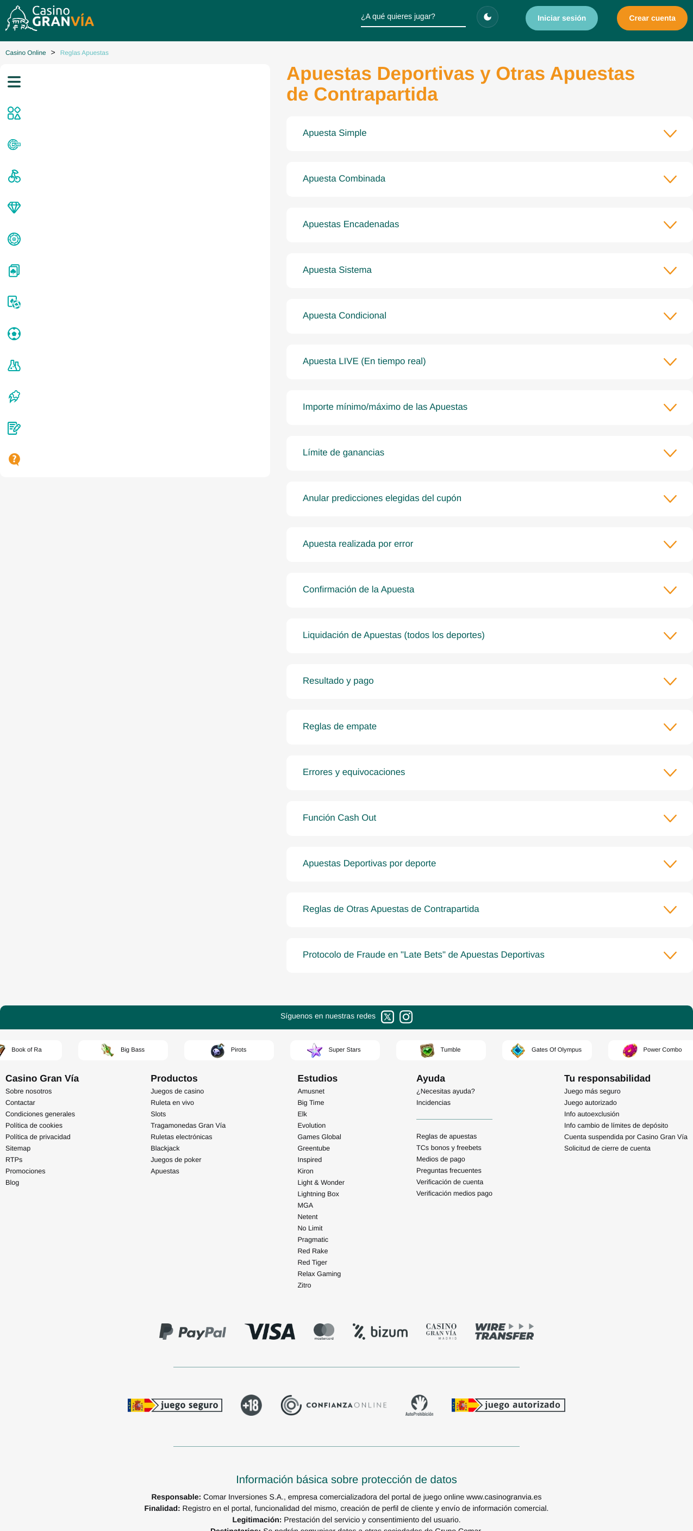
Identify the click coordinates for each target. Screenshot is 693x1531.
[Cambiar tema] (487, 17)
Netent (307, 1196)
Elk (302, 1093)
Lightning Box (318, 1173)
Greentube (313, 1128)
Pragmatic (312, 1219)
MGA (305, 1185)
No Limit (309, 1207)
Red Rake (312, 1230)
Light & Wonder (321, 1162)
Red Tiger (312, 1242)
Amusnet (310, 1070)
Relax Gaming (319, 1253)
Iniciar (562, 18)
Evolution (311, 1105)
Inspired (309, 1139)
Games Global (319, 1116)
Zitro (304, 1264)
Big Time (310, 1082)
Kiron (305, 1150)
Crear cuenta (652, 18)
